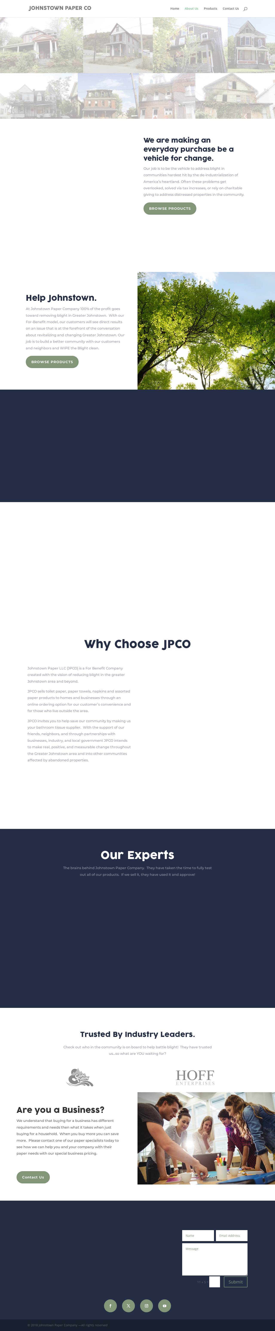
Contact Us (231, 9)
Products (210, 9)
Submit (236, 1282)
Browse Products (170, 209)
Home (174, 9)
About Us (191, 9)
